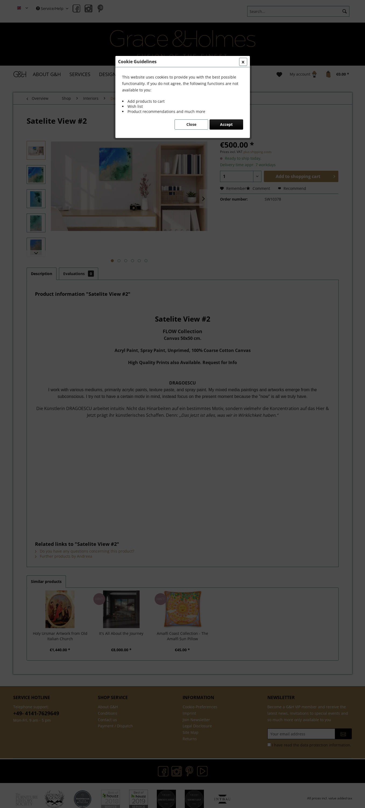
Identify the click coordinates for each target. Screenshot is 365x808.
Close (191, 124)
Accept (226, 124)
